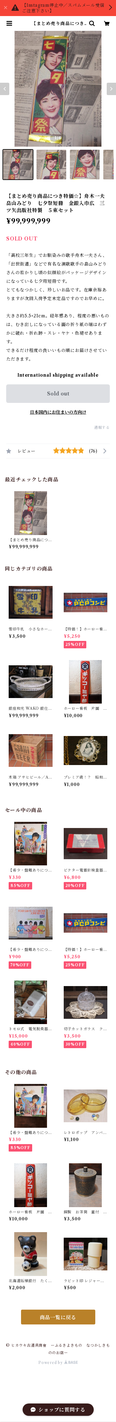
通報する (102, 427)
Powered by (58, 1362)
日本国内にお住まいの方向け (58, 412)
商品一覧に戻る (58, 1317)
